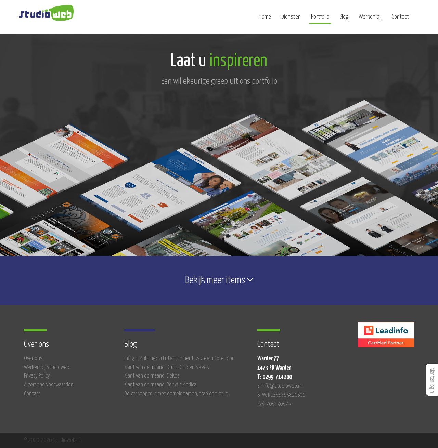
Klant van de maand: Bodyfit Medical (160, 385)
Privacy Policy (37, 376)
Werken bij (370, 19)
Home (265, 19)
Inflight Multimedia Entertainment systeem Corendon (179, 358)
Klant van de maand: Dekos (152, 376)
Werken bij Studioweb (46, 367)
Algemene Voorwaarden (49, 385)
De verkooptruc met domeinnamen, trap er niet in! (176, 394)
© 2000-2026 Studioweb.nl (52, 440)
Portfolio (320, 19)
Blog (343, 19)
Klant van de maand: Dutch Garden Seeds (166, 367)
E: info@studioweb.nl (279, 386)
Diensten (291, 19)
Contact (400, 19)
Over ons (33, 358)
